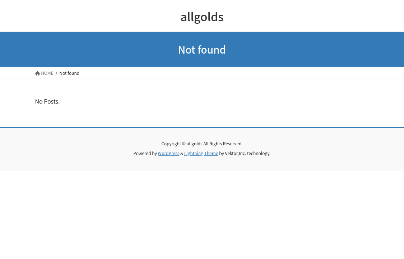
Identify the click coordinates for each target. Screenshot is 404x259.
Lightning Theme (201, 153)
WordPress (169, 153)
